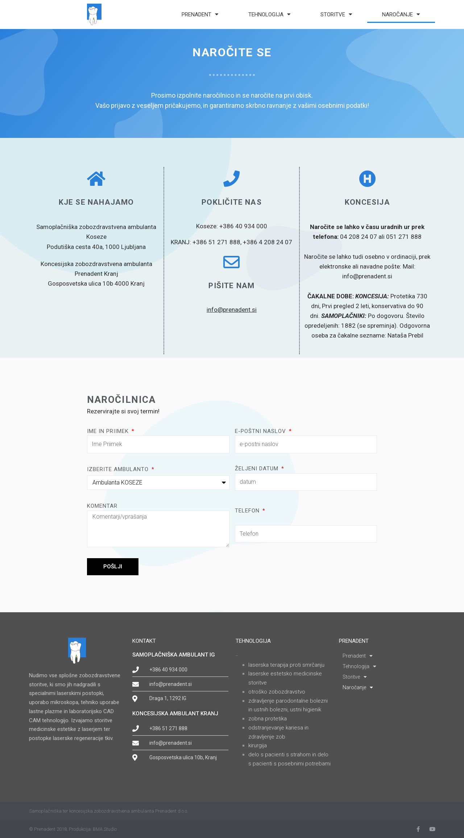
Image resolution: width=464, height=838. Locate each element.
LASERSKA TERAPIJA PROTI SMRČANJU (286, 665)
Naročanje (401, 14)
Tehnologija (269, 14)
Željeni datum (257, 468)
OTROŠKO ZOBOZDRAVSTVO (276, 691)
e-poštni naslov (261, 431)
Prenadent (200, 14)
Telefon (248, 510)
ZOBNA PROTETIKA (267, 718)
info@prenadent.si (232, 309)
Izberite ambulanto (118, 469)
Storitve (336, 14)
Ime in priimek (108, 431)
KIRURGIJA (257, 745)
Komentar (102, 506)
